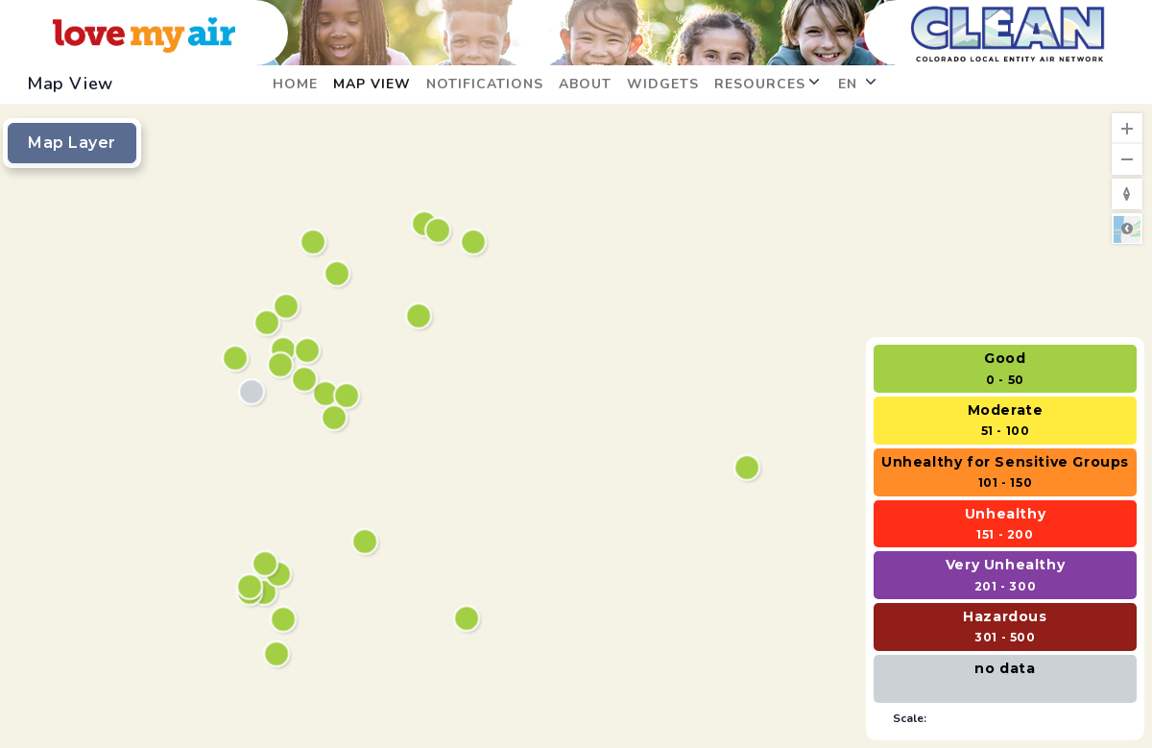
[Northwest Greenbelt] (267, 565)
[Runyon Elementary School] (279, 655)
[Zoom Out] (1127, 159)
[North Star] (283, 366)
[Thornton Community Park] (309, 352)
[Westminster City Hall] (237, 359)
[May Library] (367, 543)
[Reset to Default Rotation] (1127, 194)
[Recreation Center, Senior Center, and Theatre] (288, 308)
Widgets (663, 84)
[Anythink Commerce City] (349, 397)
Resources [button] (767, 83)
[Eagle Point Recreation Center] (336, 419)
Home (295, 84)
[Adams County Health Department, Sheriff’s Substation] (328, 395)
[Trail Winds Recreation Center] (339, 275)
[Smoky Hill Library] (469, 620)
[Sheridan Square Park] (252, 588)
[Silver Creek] (315, 243)
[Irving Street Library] (254, 393)
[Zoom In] (1127, 128)
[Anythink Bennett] (749, 469)
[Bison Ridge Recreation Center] (421, 317)
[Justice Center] (475, 243)
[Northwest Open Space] (269, 324)
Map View (372, 84)
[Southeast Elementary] (440, 232)
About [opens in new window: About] (585, 84)
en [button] (857, 83)
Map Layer (72, 142)
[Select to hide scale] (1005, 718)
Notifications (484, 84)
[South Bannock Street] (285, 621)
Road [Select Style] (1127, 228)
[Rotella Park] (307, 381)
